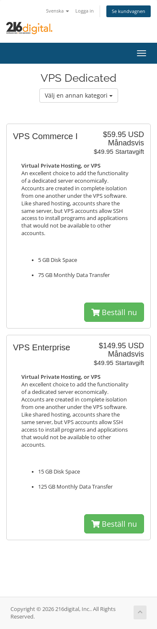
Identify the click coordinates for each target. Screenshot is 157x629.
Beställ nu (114, 312)
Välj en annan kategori (79, 95)
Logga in (84, 11)
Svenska (57, 11)
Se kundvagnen (128, 11)
